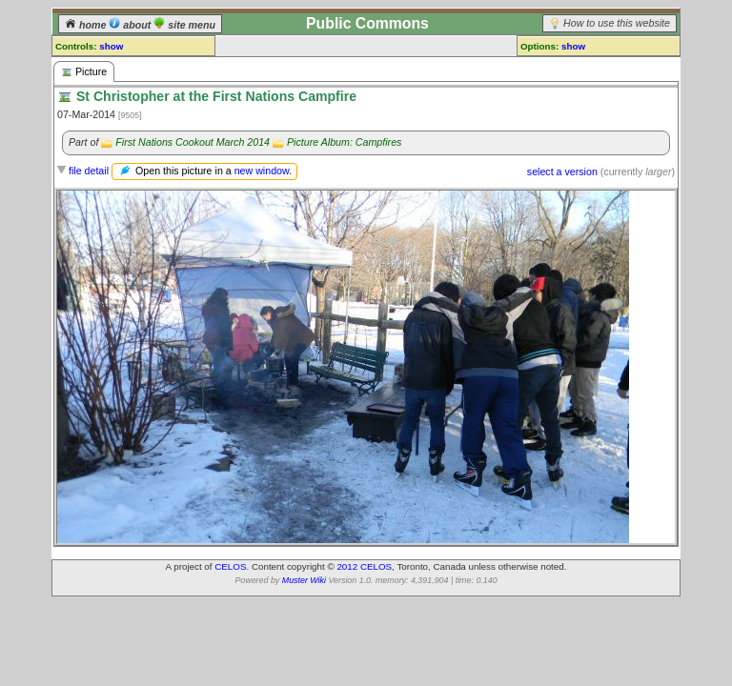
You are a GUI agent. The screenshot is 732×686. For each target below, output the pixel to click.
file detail (89, 170)
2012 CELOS (364, 566)
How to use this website (616, 23)
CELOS (230, 566)
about (131, 24)
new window (261, 170)
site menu (184, 24)
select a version (562, 171)
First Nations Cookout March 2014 (192, 142)
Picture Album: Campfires (344, 142)
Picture (84, 72)
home (87, 24)
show (111, 46)
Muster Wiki (304, 580)
